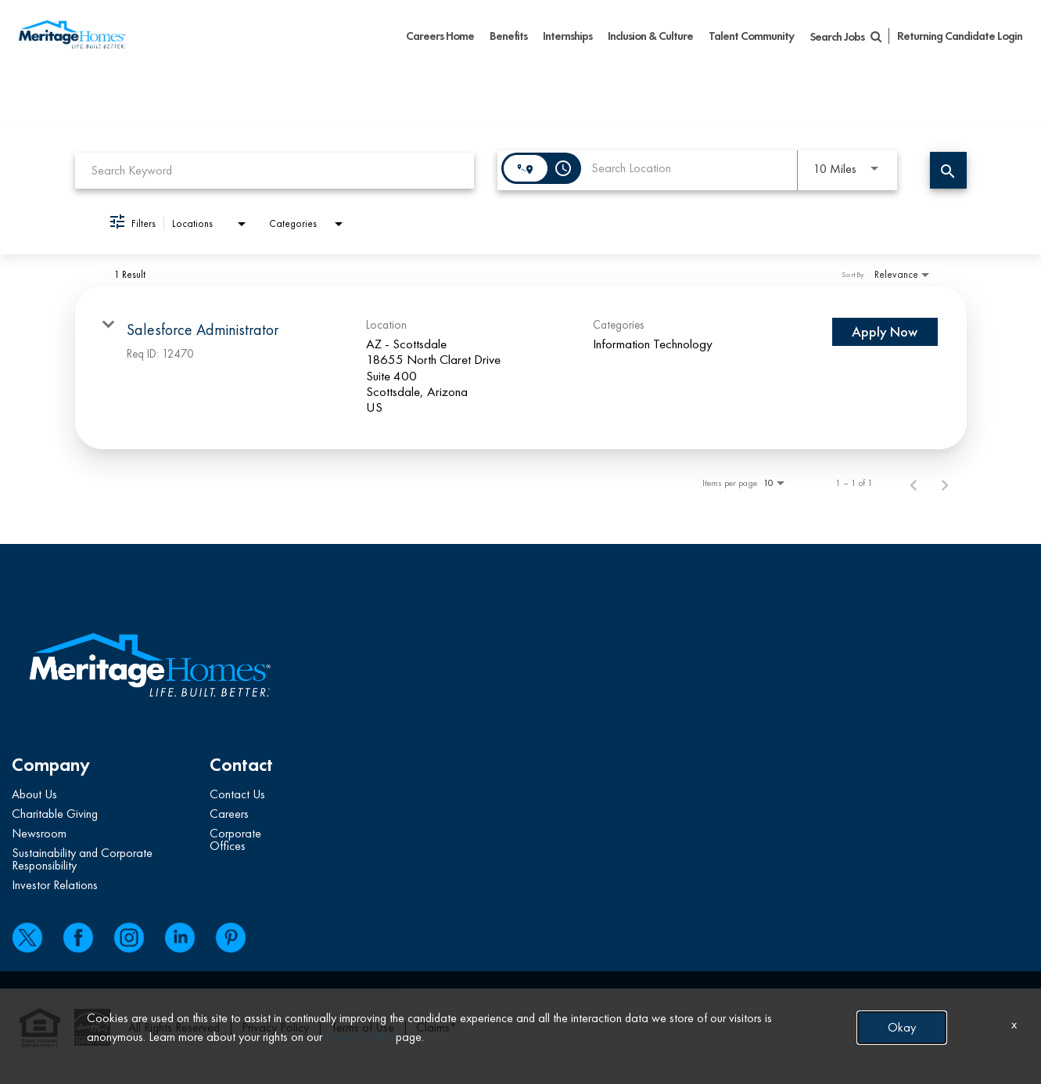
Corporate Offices (235, 839)
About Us (34, 794)
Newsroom (39, 833)
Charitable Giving (55, 813)
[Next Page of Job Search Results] (944, 483)
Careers (229, 813)
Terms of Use (362, 1027)
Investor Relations (55, 885)
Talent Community (751, 36)
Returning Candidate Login (959, 36)
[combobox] (275, 170)
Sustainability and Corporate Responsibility (82, 859)
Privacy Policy (275, 1027)
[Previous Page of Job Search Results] (913, 483)
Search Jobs (845, 37)
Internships (567, 36)
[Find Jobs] (948, 170)
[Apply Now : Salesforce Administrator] (885, 332)
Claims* (436, 1027)
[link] (521, 367)
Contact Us (237, 794)
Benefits (508, 36)
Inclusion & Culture (650, 36)
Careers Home (440, 36)
